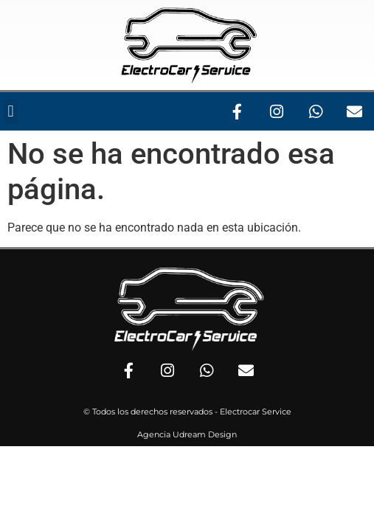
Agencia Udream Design (187, 434)
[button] (11, 112)
